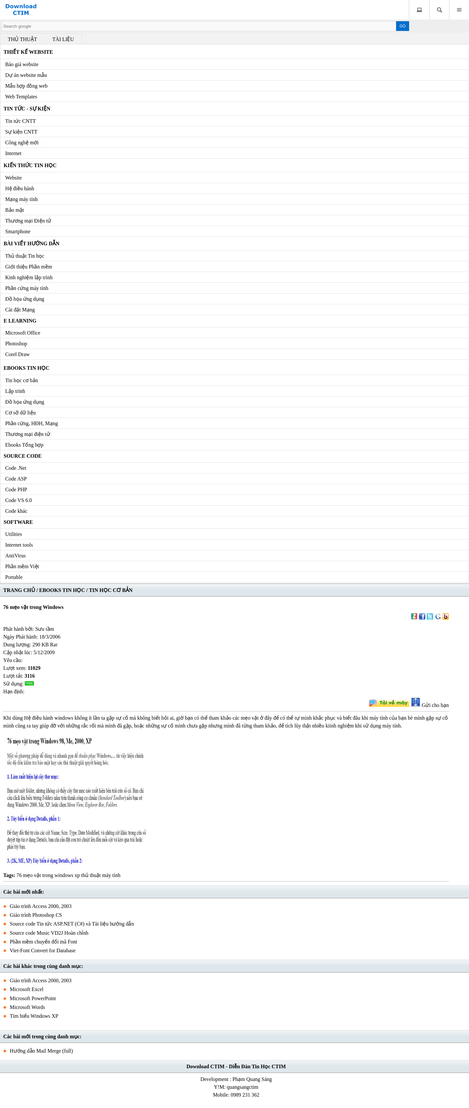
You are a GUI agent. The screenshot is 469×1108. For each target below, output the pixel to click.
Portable (13, 577)
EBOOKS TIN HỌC (62, 590)
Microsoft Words (27, 1007)
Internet (13, 153)
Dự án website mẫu (26, 75)
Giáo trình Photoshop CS (36, 915)
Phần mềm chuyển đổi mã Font (43, 941)
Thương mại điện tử (27, 434)
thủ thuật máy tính (100, 875)
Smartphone (17, 231)
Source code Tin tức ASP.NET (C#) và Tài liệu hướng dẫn (72, 924)
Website (13, 177)
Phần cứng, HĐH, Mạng (31, 423)
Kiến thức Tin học (30, 165)
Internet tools (19, 545)
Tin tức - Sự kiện (27, 108)
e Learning (20, 321)
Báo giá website (21, 64)
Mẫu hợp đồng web (26, 86)
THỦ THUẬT (22, 39)
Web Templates (21, 96)
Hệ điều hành (19, 188)
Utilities (13, 534)
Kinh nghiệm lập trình (29, 277)
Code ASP (16, 479)
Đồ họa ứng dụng (24, 299)
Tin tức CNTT (20, 121)
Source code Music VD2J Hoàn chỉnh (49, 933)
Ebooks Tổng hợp (24, 445)
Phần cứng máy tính (26, 288)
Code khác (16, 511)
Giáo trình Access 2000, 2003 (41, 906)
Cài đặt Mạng (20, 309)
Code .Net (15, 468)
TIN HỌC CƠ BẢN (110, 590)
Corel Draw (17, 354)
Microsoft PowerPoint (33, 998)
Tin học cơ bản (21, 380)
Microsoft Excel (27, 989)
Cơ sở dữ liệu (20, 412)
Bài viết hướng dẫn (32, 243)
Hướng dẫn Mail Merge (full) (41, 1051)
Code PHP (16, 489)
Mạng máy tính (21, 199)
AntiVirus (15, 555)
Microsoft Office (22, 333)
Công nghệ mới (22, 142)
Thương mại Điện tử (28, 220)
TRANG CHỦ (19, 590)
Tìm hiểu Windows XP (34, 1016)
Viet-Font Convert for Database (43, 950)
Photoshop (16, 343)
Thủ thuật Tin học (24, 256)
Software (18, 522)
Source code (23, 456)
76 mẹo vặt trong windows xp (48, 875)
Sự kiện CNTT (21, 132)
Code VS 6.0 (18, 500)
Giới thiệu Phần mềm (28, 266)
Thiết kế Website (28, 52)
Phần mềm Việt (22, 566)
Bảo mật (14, 210)
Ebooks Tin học (26, 368)
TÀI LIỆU (63, 39)
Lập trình (15, 391)
